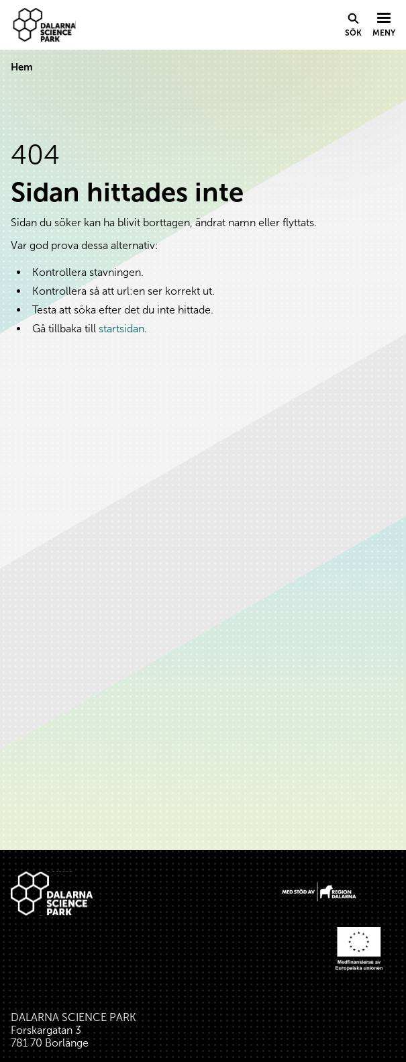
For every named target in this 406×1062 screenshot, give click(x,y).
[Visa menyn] (383, 25)
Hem (22, 67)
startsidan (121, 328)
